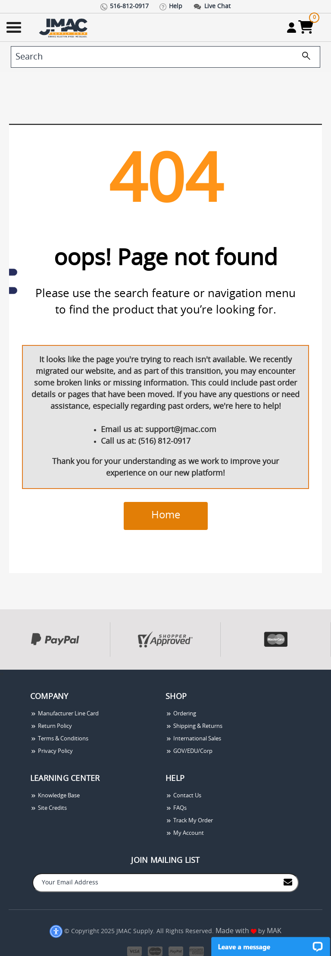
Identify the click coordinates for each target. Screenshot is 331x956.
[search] (165, 57)
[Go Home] (64, 27)
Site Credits (48, 808)
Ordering (181, 714)
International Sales (193, 739)
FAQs (176, 808)
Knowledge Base (55, 796)
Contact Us (183, 796)
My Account (185, 833)
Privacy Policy (51, 751)
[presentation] (1, 674)
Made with (235, 931)
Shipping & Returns (194, 726)
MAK (274, 931)
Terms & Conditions (59, 739)
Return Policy (51, 726)
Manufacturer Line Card (64, 714)
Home (165, 515)
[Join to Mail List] (288, 882)
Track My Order (189, 821)
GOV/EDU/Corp (189, 751)
